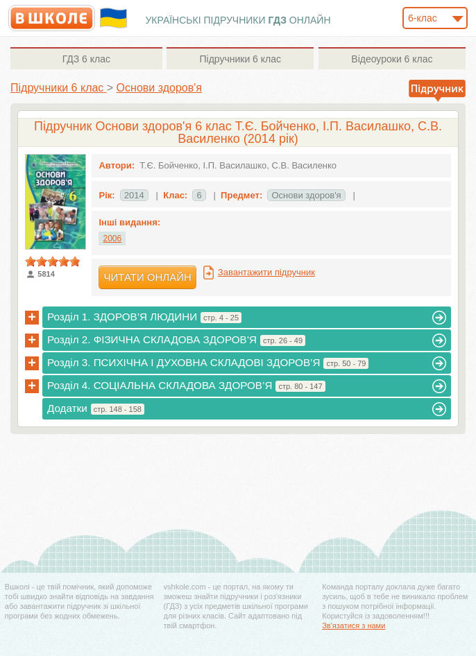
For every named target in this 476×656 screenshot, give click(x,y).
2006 (112, 238)
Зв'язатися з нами (353, 625)
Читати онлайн (147, 277)
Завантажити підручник (266, 272)
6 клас (86, 58)
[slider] (52, 261)
